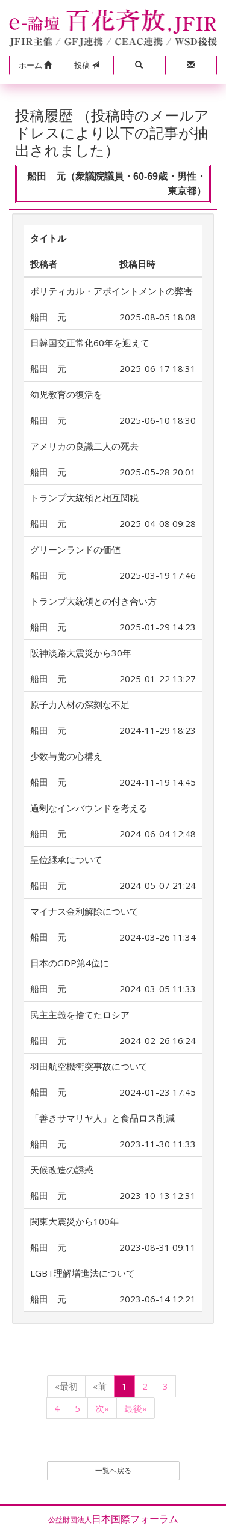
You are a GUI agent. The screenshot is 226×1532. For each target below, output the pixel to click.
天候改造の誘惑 (61, 1170)
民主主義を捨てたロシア (80, 1015)
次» (102, 1408)
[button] (35, 65)
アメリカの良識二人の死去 (84, 446)
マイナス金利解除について (84, 911)
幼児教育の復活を (66, 394)
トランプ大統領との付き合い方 (93, 601)
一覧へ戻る (113, 1470)
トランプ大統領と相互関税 (84, 498)
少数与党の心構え (66, 756)
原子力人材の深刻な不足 (80, 704)
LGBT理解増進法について (82, 1273)
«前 (100, 1386)
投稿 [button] (86, 65)
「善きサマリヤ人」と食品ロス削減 (102, 1118)
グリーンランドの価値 (75, 549)
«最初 (66, 1386)
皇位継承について (66, 859)
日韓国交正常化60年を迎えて (89, 343)
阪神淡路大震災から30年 (80, 653)
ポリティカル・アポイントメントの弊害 (111, 291)
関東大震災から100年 (74, 1221)
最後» (135, 1408)
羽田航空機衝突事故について (89, 1066)
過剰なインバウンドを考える (89, 808)
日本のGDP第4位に (69, 963)
